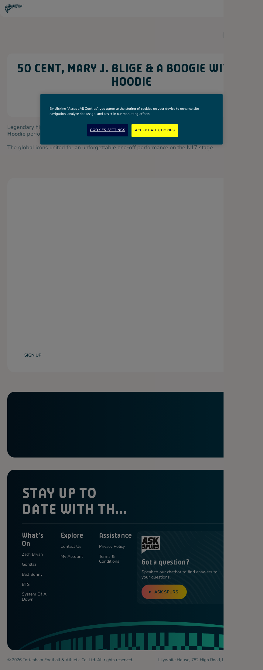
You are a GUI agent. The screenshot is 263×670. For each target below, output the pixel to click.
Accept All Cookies (155, 130)
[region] (131, 119)
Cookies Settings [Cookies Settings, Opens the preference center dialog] (107, 129)
